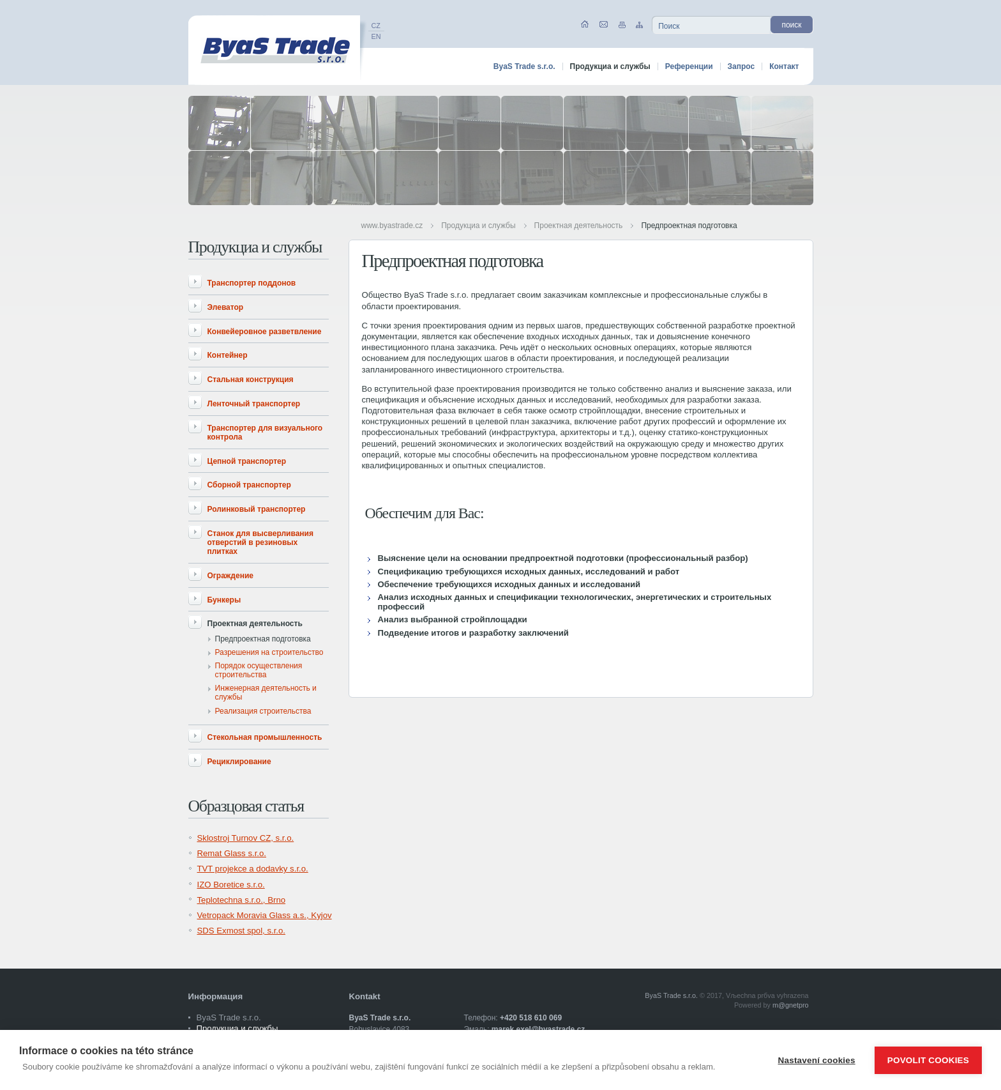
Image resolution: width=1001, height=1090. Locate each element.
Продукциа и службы (478, 225)
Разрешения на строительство (269, 652)
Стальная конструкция (250, 379)
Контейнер (227, 355)
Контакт (784, 66)
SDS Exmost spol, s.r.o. (241, 930)
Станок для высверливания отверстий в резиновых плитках (260, 542)
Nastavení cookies (816, 1060)
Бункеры (224, 599)
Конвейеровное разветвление (264, 331)
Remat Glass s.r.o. (231, 853)
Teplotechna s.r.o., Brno (241, 900)
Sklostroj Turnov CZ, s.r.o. (245, 838)
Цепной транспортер (247, 461)
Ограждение (230, 575)
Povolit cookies (928, 1060)
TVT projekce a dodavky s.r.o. (252, 868)
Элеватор (225, 307)
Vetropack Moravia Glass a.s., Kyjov (264, 915)
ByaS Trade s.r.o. (524, 66)
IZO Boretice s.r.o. (231, 884)
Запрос (741, 66)
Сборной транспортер (249, 484)
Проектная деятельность (578, 225)
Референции (689, 66)
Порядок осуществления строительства (259, 670)
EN (376, 36)
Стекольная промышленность (264, 737)
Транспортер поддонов (251, 283)
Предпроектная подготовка (689, 225)
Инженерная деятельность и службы (266, 693)
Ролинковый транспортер (256, 509)
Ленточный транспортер (254, 403)
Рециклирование (239, 761)
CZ (376, 25)
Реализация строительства (263, 711)
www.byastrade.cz (392, 225)
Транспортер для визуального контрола (265, 432)
